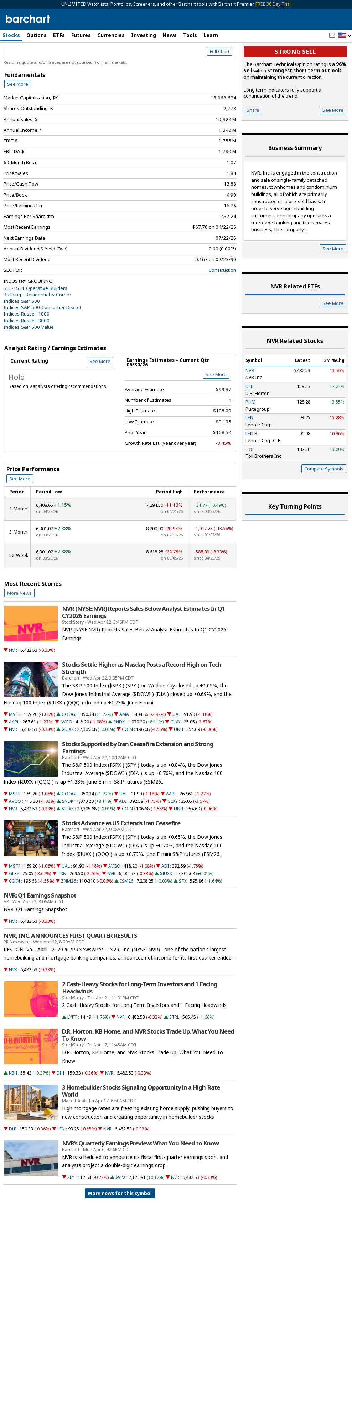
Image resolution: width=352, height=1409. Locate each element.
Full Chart (219, 82)
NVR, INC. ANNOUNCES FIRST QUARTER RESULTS (70, 965)
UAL (176, 745)
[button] (345, 35)
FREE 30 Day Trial (273, 4)
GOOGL (69, 745)
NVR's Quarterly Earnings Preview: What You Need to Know (140, 1173)
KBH (13, 1103)
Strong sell (295, 82)
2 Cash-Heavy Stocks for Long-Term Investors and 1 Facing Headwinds (139, 1018)
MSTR (15, 745)
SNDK (119, 752)
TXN (62, 904)
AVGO (66, 752)
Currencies (111, 35)
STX (183, 911)
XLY (70, 1208)
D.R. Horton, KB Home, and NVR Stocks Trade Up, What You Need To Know (148, 1066)
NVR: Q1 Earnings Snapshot (40, 925)
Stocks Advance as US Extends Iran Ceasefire (121, 853)
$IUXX (68, 760)
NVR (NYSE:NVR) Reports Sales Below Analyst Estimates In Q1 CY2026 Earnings (143, 642)
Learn (210, 35)
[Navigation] (65, 61)
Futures (81, 35)
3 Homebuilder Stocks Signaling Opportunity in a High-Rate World (141, 1121)
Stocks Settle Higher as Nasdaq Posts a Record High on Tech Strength (141, 698)
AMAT (125, 745)
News (169, 35)
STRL (174, 1047)
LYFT (72, 1047)
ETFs (59, 35)
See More (17, 114)
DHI (60, 1103)
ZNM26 (68, 911)
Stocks (11, 35)
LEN (61, 1159)
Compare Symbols (323, 499)
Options (36, 35)
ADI (122, 831)
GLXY (175, 752)
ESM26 (126, 911)
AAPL (14, 752)
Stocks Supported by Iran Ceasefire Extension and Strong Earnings (137, 778)
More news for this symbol (120, 1224)
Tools (190, 35)
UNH (178, 760)
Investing (143, 35)
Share (253, 140)
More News (19, 623)
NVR (13, 680)
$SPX (120, 1208)
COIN (127, 760)
